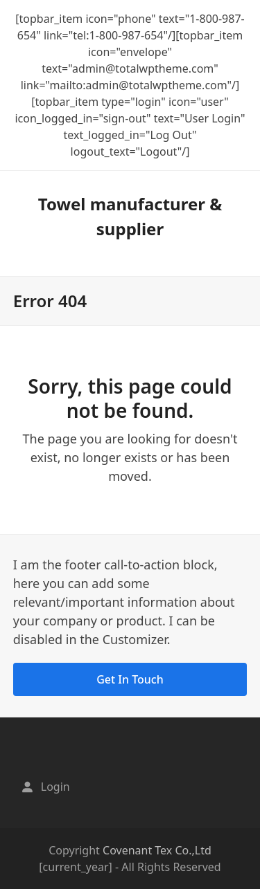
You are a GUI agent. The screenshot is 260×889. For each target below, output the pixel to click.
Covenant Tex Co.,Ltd (157, 850)
